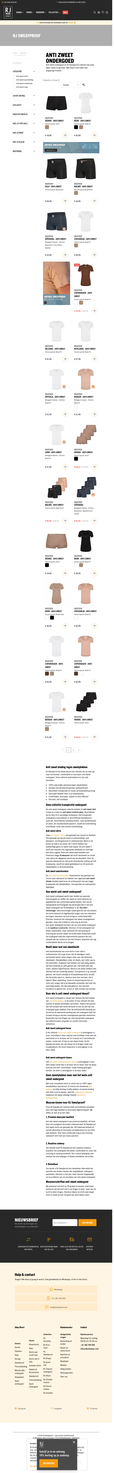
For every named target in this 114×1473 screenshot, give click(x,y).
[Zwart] (76, 127)
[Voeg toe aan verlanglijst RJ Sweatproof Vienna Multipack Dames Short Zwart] (94, 737)
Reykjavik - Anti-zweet (85, 348)
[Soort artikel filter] (24, 95)
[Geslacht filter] (24, 105)
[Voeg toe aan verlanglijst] (102, 12)
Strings (18, 1359)
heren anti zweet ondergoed (69, 1032)
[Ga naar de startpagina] (8, 12)
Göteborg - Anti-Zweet (55, 238)
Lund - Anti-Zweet (53, 452)
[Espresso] (47, 674)
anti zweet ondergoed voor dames (63, 1062)
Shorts (17, 1347)
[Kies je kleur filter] (24, 142)
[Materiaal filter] (24, 151)
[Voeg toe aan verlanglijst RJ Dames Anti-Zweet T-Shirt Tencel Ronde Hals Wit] (94, 135)
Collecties (23, 53)
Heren (31, 1340)
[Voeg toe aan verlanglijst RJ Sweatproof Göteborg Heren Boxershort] (65, 255)
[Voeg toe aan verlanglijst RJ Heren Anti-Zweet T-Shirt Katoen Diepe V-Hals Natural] (94, 414)
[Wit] (76, 303)
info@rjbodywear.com (89, 1348)
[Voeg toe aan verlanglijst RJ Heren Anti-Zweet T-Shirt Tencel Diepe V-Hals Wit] (65, 682)
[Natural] (47, 127)
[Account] (98, 12)
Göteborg (78, 504)
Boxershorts (34, 1344)
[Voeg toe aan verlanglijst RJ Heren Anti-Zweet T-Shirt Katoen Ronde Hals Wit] (65, 467)
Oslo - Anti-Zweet (53, 186)
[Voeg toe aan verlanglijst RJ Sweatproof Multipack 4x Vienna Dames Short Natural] (94, 467)
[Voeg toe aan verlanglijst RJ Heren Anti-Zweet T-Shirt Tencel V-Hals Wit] (94, 255)
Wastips (63, 1365)
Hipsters (18, 1351)
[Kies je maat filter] (24, 132)
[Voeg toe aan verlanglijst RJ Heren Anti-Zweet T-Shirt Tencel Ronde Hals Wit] (65, 359)
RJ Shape (47, 1358)
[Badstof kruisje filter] (24, 114)
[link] (63, 750)
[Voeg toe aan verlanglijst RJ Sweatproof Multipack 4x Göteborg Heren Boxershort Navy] (94, 521)
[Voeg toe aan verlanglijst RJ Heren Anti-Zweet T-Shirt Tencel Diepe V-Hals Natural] (94, 682)
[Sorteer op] (71, 85)
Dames (17, 1343)
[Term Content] (75, 22)
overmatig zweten (56, 1001)
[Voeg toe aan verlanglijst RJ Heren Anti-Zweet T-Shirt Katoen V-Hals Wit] (65, 414)
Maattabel (64, 1361)
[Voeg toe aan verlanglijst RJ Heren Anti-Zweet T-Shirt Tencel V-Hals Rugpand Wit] (94, 359)
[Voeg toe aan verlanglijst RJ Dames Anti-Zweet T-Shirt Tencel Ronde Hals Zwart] (94, 573)
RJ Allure (47, 1375)
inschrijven (87, 1222)
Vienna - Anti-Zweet (83, 719)
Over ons (64, 1376)
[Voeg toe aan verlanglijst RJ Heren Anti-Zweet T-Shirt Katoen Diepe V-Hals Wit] (65, 737)
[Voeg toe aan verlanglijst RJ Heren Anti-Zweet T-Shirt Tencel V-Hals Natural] (94, 626)
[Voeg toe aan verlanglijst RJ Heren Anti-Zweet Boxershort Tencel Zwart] (65, 201)
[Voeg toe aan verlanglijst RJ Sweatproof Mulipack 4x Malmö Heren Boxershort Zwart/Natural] (65, 521)
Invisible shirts (35, 1365)
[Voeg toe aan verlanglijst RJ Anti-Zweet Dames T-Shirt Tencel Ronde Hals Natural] (65, 626)
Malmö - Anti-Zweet (54, 504)
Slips (17, 1355)
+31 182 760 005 (87, 1345)
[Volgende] (79, 750)
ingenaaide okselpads (83, 1092)
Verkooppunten (66, 1372)
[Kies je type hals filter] (24, 123)
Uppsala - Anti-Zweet (55, 396)
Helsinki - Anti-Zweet (55, 348)
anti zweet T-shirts (58, 835)
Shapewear (19, 1377)
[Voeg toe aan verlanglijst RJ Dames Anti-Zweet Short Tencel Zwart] (65, 135)
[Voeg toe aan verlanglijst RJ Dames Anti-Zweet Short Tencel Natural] (65, 573)
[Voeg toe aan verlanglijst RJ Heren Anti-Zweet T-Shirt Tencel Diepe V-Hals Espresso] (94, 311)
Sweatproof (19, 1362)
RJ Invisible (48, 1393)
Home (15, 53)
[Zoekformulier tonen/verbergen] (94, 12)
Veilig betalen (65, 1369)
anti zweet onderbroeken (59, 875)
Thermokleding (21, 1366)
